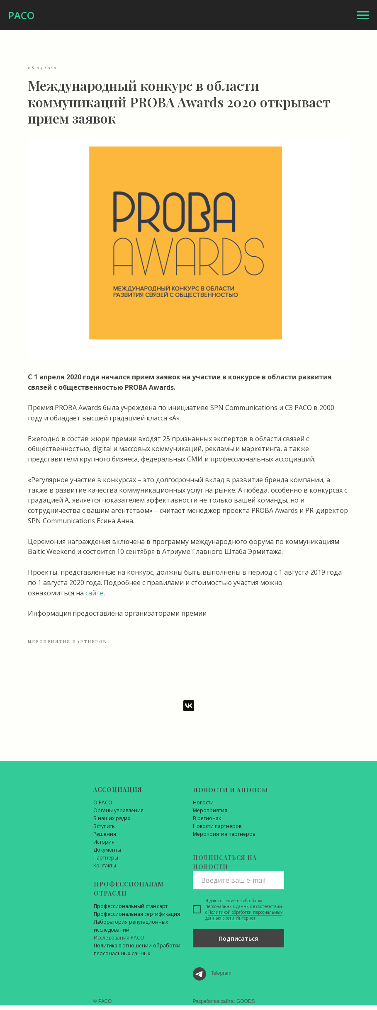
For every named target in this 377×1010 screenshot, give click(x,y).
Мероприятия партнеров (224, 838)
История (103, 846)
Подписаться (238, 943)
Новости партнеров (217, 830)
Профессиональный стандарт (131, 910)
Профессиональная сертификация (137, 918)
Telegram (221, 978)
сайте (173, 591)
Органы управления (118, 814)
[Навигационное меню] (363, 15)
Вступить (104, 830)
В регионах (207, 822)
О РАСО (102, 807)
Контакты (104, 870)
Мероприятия (210, 814)
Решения (104, 838)
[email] (238, 885)
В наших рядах (111, 822)
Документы (107, 854)
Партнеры (105, 862)
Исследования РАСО (119, 942)
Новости (203, 807)
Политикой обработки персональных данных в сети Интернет (243, 919)
